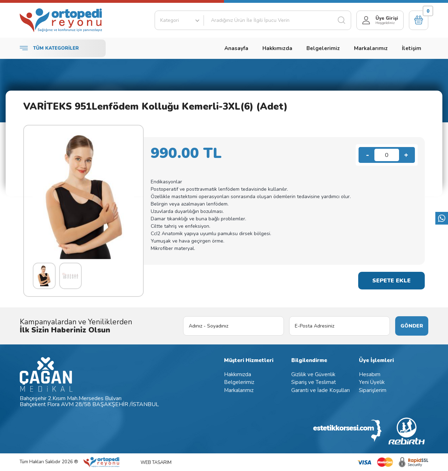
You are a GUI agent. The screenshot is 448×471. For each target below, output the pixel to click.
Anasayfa (236, 48)
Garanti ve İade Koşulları (320, 390)
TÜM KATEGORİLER (49, 48)
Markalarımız (371, 48)
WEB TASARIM (156, 462)
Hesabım (369, 374)
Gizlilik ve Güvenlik (313, 374)
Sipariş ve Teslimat (313, 382)
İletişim (411, 48)
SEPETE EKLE (391, 281)
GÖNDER (411, 326)
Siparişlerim (372, 390)
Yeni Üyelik (372, 382)
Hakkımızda (277, 48)
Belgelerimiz (323, 48)
